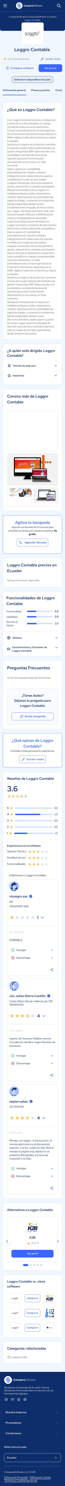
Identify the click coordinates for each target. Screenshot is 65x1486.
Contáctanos (32, 1434)
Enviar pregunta (32, 716)
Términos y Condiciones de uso (20, 1480)
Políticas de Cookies (40, 1477)
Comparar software (20, 68)
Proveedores (32, 1423)
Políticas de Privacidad (16, 1477)
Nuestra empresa (32, 1413)
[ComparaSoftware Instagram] (25, 1399)
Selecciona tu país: (15, 1447)
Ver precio (50, 68)
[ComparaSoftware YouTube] (12, 1399)
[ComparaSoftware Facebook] (19, 1399)
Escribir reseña (50, 59)
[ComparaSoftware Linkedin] (6, 1399)
